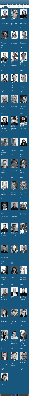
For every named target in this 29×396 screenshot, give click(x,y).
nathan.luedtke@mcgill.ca (4, 169)
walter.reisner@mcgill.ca (23, 233)
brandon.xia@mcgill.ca (13, 361)
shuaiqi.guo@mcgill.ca (13, 126)
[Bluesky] (11, 395)
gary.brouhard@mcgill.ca (13, 62)
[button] (3, 4)
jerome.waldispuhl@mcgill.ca (13, 340)
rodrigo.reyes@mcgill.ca (13, 233)
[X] (17, 395)
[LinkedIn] (18, 395)
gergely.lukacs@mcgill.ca (13, 169)
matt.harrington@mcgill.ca (23, 126)
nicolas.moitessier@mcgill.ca (23, 190)
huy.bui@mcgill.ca (22, 62)
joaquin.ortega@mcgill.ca (4, 233)
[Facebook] (15, 395)
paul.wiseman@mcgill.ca (4, 361)
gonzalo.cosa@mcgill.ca (13, 83)
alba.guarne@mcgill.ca (4, 126)
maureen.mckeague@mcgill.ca (23, 169)
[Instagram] (14, 395)
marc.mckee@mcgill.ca (4, 190)
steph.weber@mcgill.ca (23, 340)
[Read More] (2, 27)
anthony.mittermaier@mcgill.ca (14, 190)
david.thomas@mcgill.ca (13, 297)
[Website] (2, 26)
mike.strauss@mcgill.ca (4, 297)
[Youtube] (13, 395)
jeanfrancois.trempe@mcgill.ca (23, 297)
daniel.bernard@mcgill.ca (4, 62)
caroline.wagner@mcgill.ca (4, 340)
